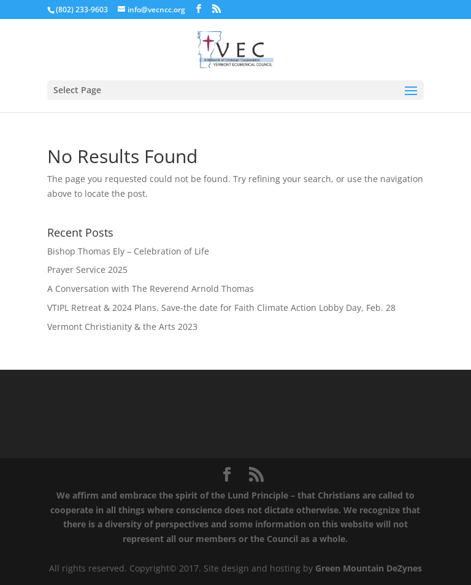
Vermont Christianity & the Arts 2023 (122, 326)
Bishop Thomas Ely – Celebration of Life (128, 251)
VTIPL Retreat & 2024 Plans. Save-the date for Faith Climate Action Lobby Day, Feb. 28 (221, 307)
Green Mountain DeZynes (368, 568)
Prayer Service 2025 (87, 269)
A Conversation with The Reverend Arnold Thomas (150, 288)
